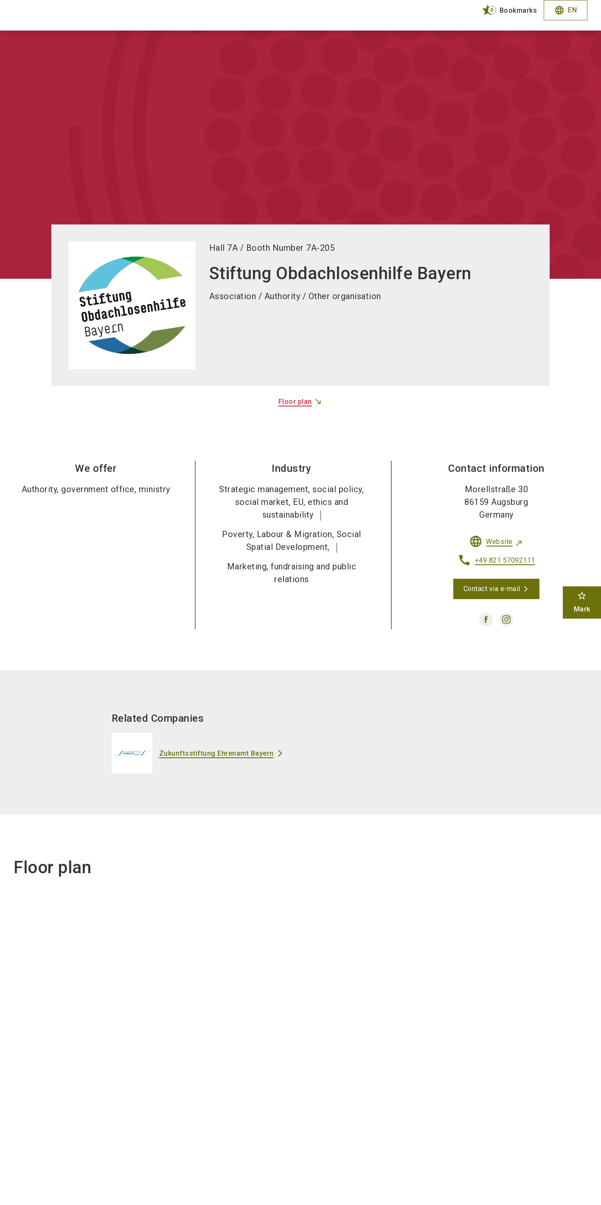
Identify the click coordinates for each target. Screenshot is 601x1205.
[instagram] (506, 619)
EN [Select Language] (565, 10)
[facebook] (486, 619)
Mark (582, 602)
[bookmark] (505, 10)
